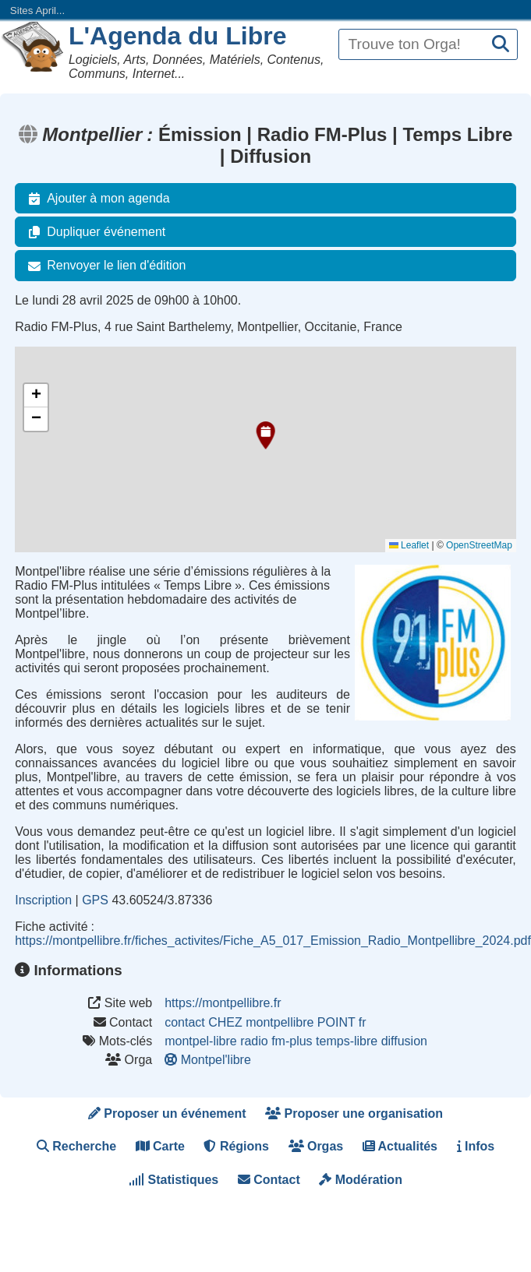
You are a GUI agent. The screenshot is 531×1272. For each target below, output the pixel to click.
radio (254, 1041)
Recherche (76, 1146)
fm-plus (291, 1041)
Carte (160, 1146)
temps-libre (346, 1041)
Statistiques (173, 1179)
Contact (269, 1179)
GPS (95, 900)
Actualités (400, 1146)
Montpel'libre (209, 1059)
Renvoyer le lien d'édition (104, 266)
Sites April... (37, 10)
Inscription (43, 900)
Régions (236, 1146)
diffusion (404, 1041)
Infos (476, 1146)
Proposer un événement (167, 1113)
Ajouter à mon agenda (95, 199)
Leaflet (409, 545)
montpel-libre (200, 1041)
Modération (360, 1179)
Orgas (316, 1146)
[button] (262, 435)
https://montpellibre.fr (223, 1002)
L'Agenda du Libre (177, 36)
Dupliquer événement (93, 232)
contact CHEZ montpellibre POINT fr (265, 1022)
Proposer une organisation (354, 1113)
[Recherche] (500, 45)
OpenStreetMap (479, 545)
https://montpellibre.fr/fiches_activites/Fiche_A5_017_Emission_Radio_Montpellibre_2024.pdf (273, 940)
